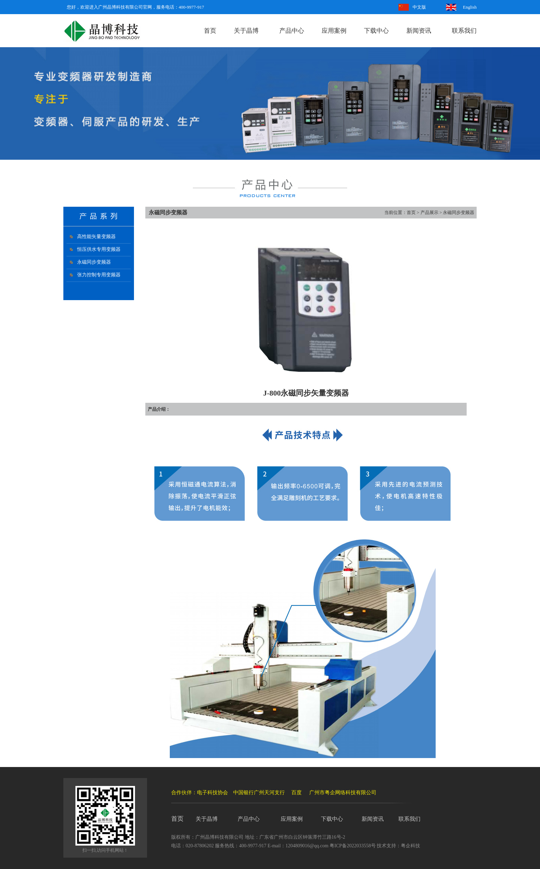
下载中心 (376, 30)
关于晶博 (246, 30)
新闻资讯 (418, 30)
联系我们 (464, 30)
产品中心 (291, 30)
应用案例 (334, 30)
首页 (210, 30)
